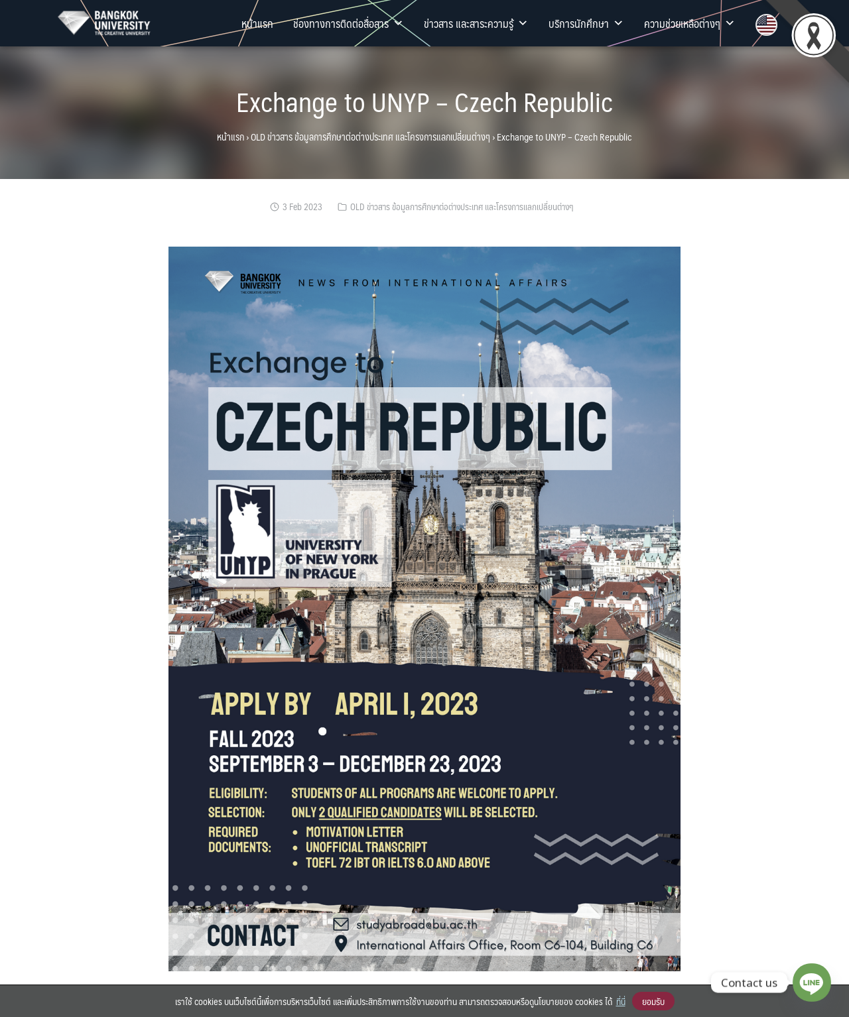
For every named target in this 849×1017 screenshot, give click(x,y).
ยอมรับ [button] (653, 1001)
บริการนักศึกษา (586, 23)
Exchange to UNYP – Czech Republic (424, 101)
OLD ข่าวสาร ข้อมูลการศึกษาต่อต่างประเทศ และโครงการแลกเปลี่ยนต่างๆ (370, 137)
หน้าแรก (257, 23)
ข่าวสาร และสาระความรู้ (476, 23)
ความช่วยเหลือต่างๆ (690, 23)
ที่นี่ (620, 1001)
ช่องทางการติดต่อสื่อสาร (348, 23)
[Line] (812, 982)
